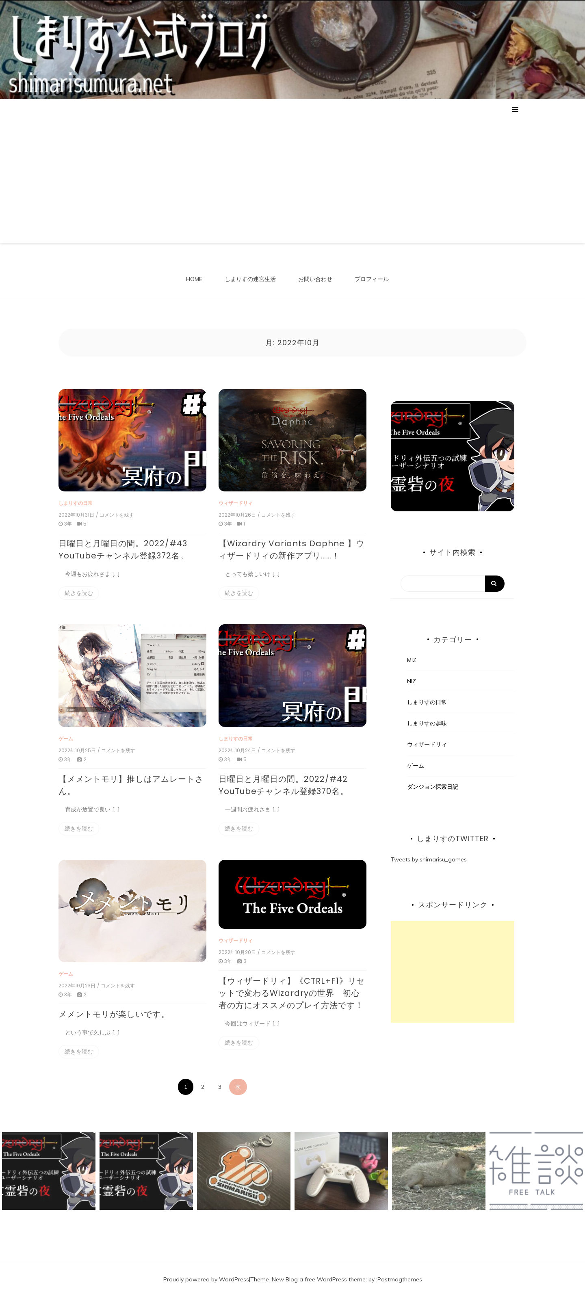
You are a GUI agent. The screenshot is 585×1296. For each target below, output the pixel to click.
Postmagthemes (399, 1279)
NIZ (411, 681)
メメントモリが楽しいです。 (113, 1014)
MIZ (411, 660)
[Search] (453, 584)
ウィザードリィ (236, 503)
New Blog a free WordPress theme (319, 1279)
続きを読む (79, 593)
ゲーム (65, 739)
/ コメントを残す (115, 515)
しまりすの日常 (75, 503)
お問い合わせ (315, 279)
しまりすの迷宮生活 (250, 279)
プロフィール (372, 279)
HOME (194, 279)
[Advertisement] (292, 176)
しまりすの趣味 (427, 723)
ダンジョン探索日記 (432, 786)
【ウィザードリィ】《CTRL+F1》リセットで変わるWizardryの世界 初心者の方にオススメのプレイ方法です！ (292, 993)
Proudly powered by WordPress (206, 1279)
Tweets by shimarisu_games (429, 859)
